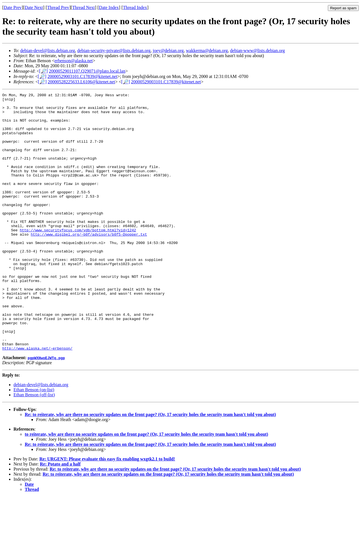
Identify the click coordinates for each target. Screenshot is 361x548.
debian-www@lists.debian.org (257, 50)
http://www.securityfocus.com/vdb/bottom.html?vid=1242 (78, 257)
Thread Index (135, 7)
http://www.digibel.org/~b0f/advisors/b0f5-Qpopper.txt (89, 262)
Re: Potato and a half (60, 515)
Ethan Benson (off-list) (34, 446)
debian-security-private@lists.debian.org (114, 50)
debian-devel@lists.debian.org (47, 50)
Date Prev (13, 7)
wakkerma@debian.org (207, 50)
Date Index (109, 7)
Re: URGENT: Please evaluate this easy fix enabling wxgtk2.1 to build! (107, 510)
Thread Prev (58, 7)
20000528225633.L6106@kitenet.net (81, 81)
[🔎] (43, 71)
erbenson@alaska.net (74, 60)
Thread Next (83, 7)
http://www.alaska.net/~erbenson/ (37, 399)
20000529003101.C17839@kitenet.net (83, 76)
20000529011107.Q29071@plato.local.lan (87, 71)
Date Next (34, 7)
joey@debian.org (168, 50)
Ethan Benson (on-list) (33, 441)
